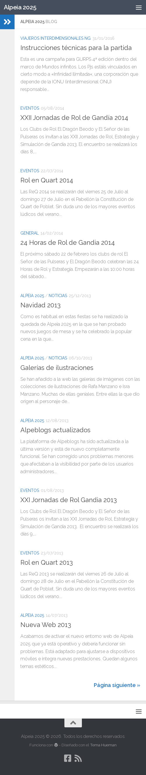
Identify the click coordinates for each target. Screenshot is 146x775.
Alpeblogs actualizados (55, 430)
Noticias (58, 295)
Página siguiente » (117, 685)
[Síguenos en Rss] (78, 758)
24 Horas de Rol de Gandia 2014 (67, 242)
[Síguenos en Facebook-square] (68, 758)
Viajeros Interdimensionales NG (55, 38)
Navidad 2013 (40, 305)
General (29, 233)
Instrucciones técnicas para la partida (76, 47)
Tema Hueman (103, 745)
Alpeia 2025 (20, 7)
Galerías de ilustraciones (56, 367)
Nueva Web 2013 (45, 624)
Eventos (29, 108)
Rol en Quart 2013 (46, 562)
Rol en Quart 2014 (46, 180)
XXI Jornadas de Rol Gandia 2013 (68, 500)
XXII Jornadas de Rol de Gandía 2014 (74, 117)
